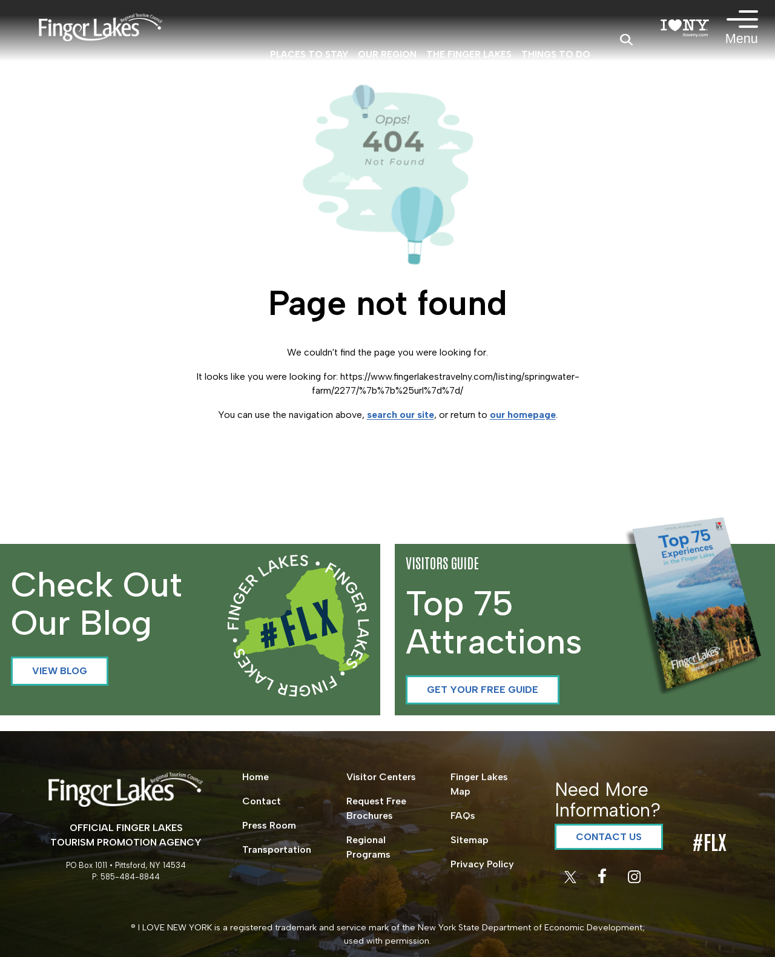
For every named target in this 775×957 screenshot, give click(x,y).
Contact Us (609, 837)
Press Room (269, 825)
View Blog (59, 671)
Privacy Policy (482, 864)
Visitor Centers (381, 777)
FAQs (462, 815)
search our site (400, 414)
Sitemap (469, 840)
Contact (261, 801)
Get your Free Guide (482, 689)
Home (255, 777)
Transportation (276, 849)
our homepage (523, 414)
